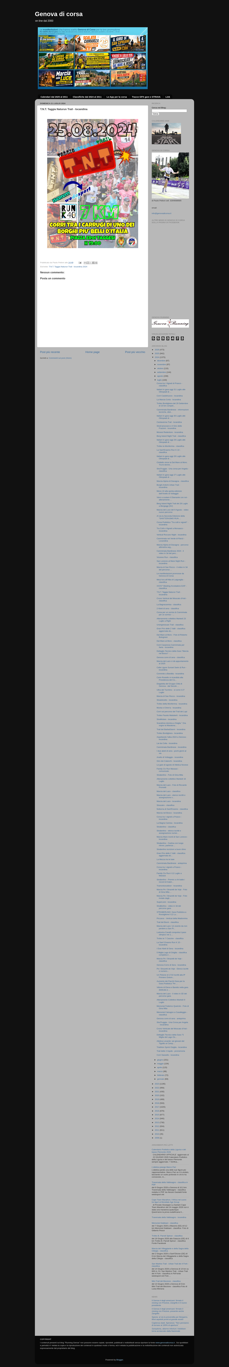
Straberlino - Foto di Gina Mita (170, 775)
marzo (160, 1071)
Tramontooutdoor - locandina (169, 886)
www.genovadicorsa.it (165, 1343)
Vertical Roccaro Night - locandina (171, 535)
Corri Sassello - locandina (168, 1055)
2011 (157, 1130)
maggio (160, 1064)
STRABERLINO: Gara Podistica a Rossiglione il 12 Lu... (171, 913)
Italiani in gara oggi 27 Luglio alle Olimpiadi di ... (171, 476)
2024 (157, 357)
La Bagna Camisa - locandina (170, 823)
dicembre (161, 361)
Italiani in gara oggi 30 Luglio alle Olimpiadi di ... (171, 417)
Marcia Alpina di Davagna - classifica (173, 481)
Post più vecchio (135, 352)
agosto (160, 376)
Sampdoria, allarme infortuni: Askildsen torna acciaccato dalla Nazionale (169, 1330)
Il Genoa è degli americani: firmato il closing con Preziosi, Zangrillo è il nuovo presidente (169, 1302)
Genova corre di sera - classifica (171, 657)
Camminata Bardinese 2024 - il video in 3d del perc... (170, 552)
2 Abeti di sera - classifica (168, 608)
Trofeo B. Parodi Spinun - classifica (167, 1236)
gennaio (161, 1079)
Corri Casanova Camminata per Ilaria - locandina (170, 646)
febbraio (161, 1075)
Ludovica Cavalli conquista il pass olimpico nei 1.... (171, 933)
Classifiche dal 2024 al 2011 (87, 97)
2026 (157, 350)
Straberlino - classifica (166, 827)
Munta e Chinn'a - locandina (169, 708)
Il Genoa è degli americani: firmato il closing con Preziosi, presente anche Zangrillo (168, 1311)
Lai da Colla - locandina (167, 743)
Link (168, 97)
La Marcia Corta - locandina (169, 399)
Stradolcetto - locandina (167, 700)
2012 (157, 1126)
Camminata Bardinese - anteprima (172, 863)
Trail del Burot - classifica (168, 922)
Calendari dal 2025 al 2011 (54, 97)
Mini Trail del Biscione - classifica (166, 1281)
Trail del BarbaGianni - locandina (171, 729)
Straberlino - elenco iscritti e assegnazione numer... (169, 832)
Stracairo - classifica (165, 805)
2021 (157, 1091)
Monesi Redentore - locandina (170, 432)
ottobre (160, 368)
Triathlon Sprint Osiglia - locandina (172, 1047)
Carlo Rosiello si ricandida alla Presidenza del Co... (170, 678)
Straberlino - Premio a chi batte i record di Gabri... (171, 880)
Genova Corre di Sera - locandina (171, 965)
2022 (157, 1088)
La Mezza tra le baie (166, 859)
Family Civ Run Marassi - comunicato (168, 770)
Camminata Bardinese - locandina (171, 747)
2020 (157, 1095)
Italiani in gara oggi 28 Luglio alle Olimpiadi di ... (171, 457)
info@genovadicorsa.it (161, 213)
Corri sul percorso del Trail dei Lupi (172, 711)
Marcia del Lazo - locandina (169, 801)
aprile (160, 1067)
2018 (157, 1103)
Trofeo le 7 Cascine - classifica (170, 938)
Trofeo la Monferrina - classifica (170, 446)
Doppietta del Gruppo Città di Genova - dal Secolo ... (169, 685)
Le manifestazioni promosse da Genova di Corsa (170, 574)
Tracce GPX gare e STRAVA (146, 97)
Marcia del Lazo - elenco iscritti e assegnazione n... (171, 796)
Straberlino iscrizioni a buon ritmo (171, 849)
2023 (157, 1084)
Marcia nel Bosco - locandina (169, 813)
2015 (157, 1115)
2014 (157, 1118)
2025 (157, 353)
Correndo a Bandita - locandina (170, 674)
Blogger (119, 1360)
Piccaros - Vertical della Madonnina (172, 918)
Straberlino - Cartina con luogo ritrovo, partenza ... (170, 844)
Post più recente (50, 352)
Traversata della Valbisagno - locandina (169, 1217)
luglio (159, 380)
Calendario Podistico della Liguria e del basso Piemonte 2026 (169, 1150)
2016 (157, 1111)
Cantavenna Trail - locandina (169, 422)
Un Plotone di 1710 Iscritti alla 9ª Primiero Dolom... (171, 976)
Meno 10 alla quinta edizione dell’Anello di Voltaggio (169, 492)
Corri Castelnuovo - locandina (170, 396)
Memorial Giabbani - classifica (165, 1223)
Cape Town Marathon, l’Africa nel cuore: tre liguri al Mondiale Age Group (169, 1201)
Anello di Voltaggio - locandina (170, 757)
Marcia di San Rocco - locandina (171, 696)
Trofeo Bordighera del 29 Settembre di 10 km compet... (172, 404)
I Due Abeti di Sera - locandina (170, 948)
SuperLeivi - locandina (166, 902)
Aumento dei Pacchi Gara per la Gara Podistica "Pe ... (171, 982)
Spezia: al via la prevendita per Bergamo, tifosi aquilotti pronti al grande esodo (170, 1318)
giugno (160, 1060)
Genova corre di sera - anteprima (171, 1018)
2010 (157, 1134)
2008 (157, 1138)
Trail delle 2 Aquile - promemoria (171, 1051)
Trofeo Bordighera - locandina (170, 733)
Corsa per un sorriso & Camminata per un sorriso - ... (172, 613)
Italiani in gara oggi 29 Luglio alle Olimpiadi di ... (171, 441)
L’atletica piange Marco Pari (164, 1167)
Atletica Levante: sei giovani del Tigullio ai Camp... (170, 1042)
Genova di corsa (59, 14)
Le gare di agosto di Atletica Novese (172, 765)
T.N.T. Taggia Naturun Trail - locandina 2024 (68, 267)
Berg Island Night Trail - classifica (171, 436)
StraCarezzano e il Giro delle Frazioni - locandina (169, 427)
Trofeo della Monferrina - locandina (172, 704)
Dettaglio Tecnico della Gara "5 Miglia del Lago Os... (170, 1036)
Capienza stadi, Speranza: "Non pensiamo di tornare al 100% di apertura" (170, 1324)
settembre (161, 372)
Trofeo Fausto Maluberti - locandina (172, 715)
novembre (161, 364)
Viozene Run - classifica (167, 557)
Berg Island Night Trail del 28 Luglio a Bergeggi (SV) (172, 504)
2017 (157, 1107)
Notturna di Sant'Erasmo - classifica (172, 809)
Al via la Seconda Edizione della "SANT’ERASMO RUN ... (171, 517)
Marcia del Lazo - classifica (168, 791)
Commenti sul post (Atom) (60, 358)
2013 (157, 1122)
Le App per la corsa (117, 97)
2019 (157, 1099)
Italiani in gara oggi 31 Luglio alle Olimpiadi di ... (171, 390)
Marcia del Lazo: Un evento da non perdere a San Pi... (172, 927)
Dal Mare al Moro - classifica (169, 641)
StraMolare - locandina (167, 719)
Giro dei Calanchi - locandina (169, 761)
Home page (92, 352)
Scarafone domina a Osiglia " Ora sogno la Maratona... (171, 724)
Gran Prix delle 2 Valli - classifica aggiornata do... (171, 629)
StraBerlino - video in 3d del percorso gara (169, 907)
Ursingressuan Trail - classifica (170, 625)
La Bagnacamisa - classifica (169, 604)
